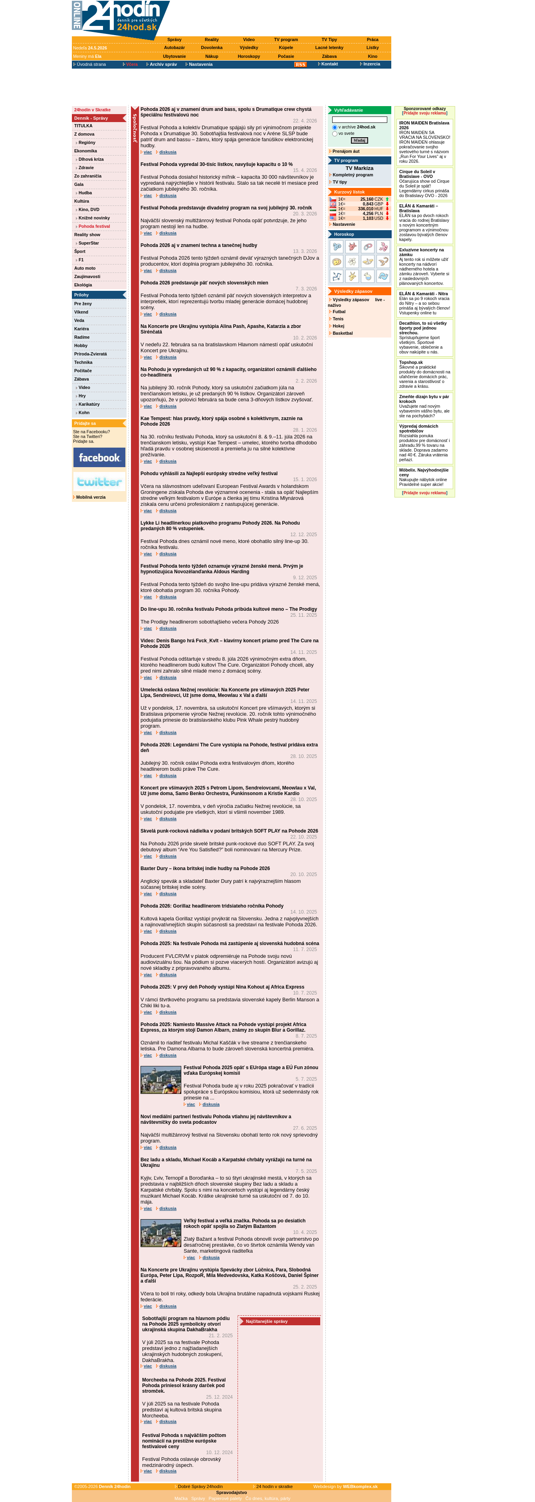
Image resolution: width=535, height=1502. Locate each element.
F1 (79, 259)
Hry (81, 395)
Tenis (336, 318)
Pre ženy (83, 303)
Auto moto (84, 268)
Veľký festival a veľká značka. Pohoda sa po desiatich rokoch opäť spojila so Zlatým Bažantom (244, 1223)
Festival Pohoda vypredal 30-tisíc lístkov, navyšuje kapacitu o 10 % (217, 164)
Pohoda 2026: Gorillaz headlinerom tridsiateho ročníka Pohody (212, 906)
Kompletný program (351, 174)
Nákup (211, 56)
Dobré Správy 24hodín (199, 1486)
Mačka (181, 1498)
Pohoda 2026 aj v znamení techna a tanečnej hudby (199, 245)
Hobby (80, 345)
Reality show (87, 234)
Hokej (336, 326)
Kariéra (81, 328)
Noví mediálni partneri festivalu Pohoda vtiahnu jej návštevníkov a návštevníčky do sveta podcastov (216, 1119)
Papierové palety (225, 1498)
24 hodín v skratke (273, 1486)
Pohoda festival (93, 226)
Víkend (81, 312)
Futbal (337, 311)
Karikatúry (88, 404)
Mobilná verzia (89, 497)
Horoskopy (249, 56)
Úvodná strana (89, 64)
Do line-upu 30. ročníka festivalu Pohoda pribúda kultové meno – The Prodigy (229, 609)
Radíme (82, 337)
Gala (78, 184)
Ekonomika (85, 150)
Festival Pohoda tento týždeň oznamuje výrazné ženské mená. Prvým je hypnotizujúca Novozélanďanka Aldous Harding (222, 568)
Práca (372, 39)
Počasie (286, 56)
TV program (286, 39)
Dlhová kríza (90, 159)
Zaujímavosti (87, 276)
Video (249, 39)
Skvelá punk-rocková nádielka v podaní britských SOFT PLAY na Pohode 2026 (229, 831)
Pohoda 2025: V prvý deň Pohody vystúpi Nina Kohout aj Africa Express (222, 987)
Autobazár (174, 47)
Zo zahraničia (87, 176)
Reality (212, 39)
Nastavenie (342, 224)
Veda (79, 320)
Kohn (82, 412)
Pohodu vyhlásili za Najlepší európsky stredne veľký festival (209, 473)
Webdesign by (345, 1486)
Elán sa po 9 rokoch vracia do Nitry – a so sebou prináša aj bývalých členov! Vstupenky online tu (424, 303)
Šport (79, 251)
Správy (174, 39)
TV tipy (338, 182)
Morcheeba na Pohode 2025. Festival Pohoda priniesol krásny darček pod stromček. (184, 1385)
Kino (373, 56)
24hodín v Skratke (92, 109)
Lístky (373, 47)
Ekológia (83, 284)
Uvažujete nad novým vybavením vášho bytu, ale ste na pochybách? (424, 406)
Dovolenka (212, 47)
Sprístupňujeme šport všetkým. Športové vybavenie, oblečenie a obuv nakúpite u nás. (423, 337)
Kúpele (286, 47)
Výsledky (249, 47)
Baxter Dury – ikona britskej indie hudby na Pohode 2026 (205, 868)
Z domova (84, 134)
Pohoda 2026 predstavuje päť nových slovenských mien (204, 283)
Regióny (85, 142)
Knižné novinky (93, 217)
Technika (83, 362)
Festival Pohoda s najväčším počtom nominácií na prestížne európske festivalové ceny (184, 1441)
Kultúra (81, 201)
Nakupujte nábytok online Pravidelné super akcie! (424, 477)
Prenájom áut (344, 151)
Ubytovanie (174, 56)
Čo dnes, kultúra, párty (268, 1498)
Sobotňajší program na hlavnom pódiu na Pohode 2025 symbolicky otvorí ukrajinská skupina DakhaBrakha (186, 1324)
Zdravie (85, 167)
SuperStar (87, 243)
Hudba (84, 192)
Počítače (83, 370)
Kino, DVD (87, 209)
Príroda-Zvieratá (90, 353)
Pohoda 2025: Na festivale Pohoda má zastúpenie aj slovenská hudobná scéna (230, 943)
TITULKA (83, 125)
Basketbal (341, 333)
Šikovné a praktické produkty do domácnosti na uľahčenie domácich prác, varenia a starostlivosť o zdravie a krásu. (424, 374)
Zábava (329, 56)
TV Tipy (329, 39)
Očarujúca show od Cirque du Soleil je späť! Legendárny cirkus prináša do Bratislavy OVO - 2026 (424, 183)
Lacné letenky (329, 47)
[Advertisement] (282, 19)
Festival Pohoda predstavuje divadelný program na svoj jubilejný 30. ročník (226, 208)
